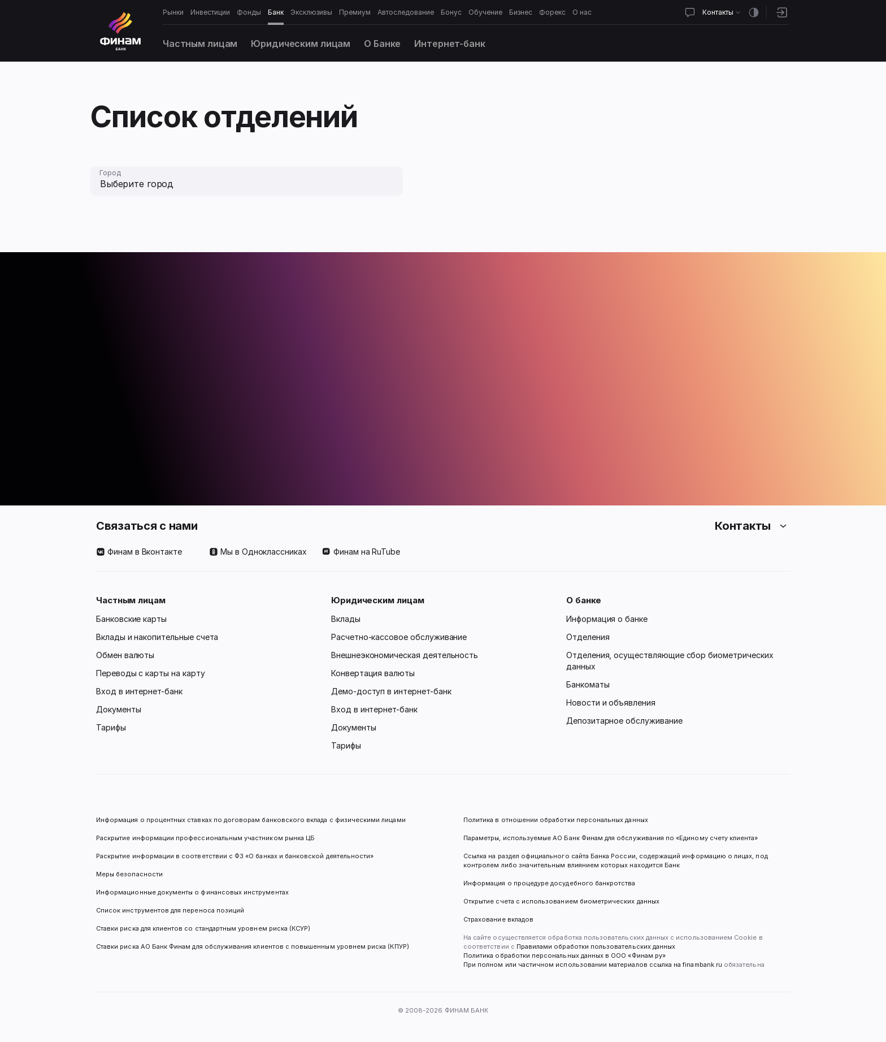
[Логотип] (120, 31)
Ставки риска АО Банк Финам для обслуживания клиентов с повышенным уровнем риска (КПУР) (252, 946)
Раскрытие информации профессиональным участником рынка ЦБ (205, 838)
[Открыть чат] (690, 12)
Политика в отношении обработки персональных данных (555, 820)
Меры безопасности (129, 874)
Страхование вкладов (498, 919)
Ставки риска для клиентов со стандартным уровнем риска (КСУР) (203, 928)
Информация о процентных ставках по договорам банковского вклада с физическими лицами (251, 820)
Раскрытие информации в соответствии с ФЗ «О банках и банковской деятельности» (234, 856)
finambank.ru (702, 965)
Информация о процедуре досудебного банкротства (549, 887)
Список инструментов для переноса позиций (170, 910)
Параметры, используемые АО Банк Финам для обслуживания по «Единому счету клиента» (610, 838)
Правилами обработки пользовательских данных (595, 946)
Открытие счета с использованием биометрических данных (561, 901)
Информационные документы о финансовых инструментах (192, 892)
